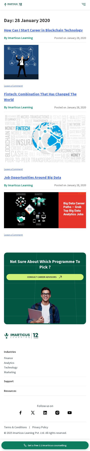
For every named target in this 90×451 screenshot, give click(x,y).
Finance (8, 358)
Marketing (10, 372)
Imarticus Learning (20, 38)
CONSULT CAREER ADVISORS (45, 277)
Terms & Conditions (15, 427)
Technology (10, 367)
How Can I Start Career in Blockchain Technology (43, 30)
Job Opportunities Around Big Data (32, 177)
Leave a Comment (13, 85)
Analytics (9, 363)
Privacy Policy (40, 427)
